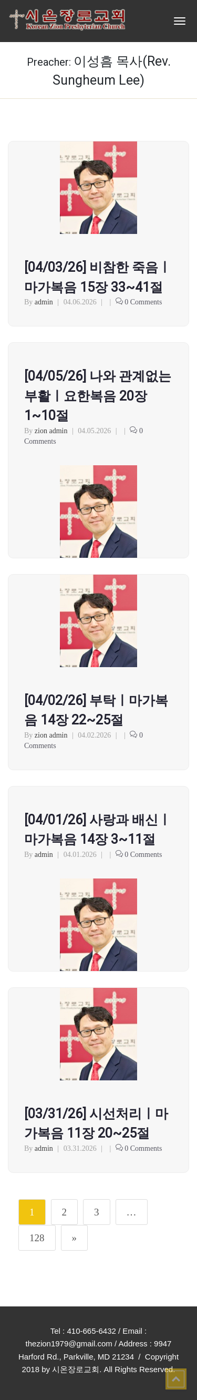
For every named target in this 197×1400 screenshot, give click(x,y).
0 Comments (143, 302)
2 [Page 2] (64, 1212)
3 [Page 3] (96, 1212)
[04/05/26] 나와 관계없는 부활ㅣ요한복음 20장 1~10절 (97, 396)
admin (44, 302)
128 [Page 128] (37, 1237)
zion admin (51, 431)
